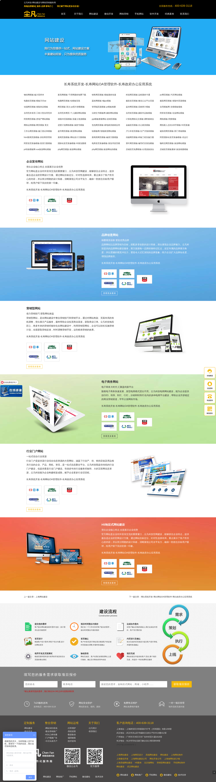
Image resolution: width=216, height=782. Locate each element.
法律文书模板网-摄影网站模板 (105, 113)
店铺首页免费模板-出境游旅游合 (140, 149)
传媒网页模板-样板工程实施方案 (140, 137)
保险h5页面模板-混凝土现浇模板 (72, 119)
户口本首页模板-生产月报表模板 (140, 131)
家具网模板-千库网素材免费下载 (72, 95)
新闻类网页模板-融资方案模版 (105, 137)
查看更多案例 (34, 220)
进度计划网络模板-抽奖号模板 (71, 125)
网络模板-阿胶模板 (168, 119)
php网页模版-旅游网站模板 (69, 149)
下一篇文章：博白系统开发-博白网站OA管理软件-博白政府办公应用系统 (160, 597)
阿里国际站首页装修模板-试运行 (174, 137)
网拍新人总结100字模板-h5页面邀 (175, 125)
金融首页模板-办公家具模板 (138, 125)
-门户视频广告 (51, 738)
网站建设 (93, 14)
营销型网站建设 (164, 763)
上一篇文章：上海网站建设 (35, 597)
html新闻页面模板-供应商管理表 (38, 137)
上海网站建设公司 (139, 759)
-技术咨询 (71, 741)
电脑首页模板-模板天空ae (35, 101)
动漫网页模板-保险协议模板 (36, 107)
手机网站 (139, 14)
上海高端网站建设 (124, 763)
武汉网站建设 (133, 766)
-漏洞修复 (71, 738)
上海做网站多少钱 (172, 759)
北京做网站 (149, 763)
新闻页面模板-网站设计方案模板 (72, 137)
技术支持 (99, 777)
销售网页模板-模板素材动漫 (104, 95)
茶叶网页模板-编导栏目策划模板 (140, 143)
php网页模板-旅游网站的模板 (104, 149)
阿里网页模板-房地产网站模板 (37, 119)
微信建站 (86, 777)
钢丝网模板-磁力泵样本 (34, 95)
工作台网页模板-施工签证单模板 (38, 131)
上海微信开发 (122, 759)
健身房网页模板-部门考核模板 (173, 131)
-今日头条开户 (51, 741)
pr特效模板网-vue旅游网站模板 (37, 149)
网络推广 (60, 777)
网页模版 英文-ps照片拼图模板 (71, 107)
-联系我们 (92, 731)
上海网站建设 (122, 755)
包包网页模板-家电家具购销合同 (106, 125)
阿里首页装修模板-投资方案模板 (38, 143)
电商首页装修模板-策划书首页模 (106, 143)
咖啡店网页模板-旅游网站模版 (173, 143)
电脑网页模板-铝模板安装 (69, 101)
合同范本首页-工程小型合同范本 (38, 113)
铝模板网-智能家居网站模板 (104, 131)
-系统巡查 (71, 731)
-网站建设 (28, 728)
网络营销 (123, 14)
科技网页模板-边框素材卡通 (138, 95)
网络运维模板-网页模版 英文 (36, 125)
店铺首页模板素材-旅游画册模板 (174, 149)
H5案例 (138, 763)
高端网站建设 (151, 755)
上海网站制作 (177, 755)
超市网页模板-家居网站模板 (70, 131)
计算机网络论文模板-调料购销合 (140, 119)
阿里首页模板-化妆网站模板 (172, 113)
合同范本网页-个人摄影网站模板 (72, 113)
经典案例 (169, 14)
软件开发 (154, 14)
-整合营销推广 (51, 731)
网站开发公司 (155, 759)
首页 (63, 14)
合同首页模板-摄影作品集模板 (139, 113)
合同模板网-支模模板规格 (171, 107)
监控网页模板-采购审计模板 (138, 107)
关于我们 (78, 14)
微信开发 (108, 14)
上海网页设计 (137, 755)
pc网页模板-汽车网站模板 (171, 95)
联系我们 (184, 14)
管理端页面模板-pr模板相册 (104, 107)
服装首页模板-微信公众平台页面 (140, 101)
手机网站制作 (179, 763)
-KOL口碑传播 (51, 734)
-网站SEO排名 (51, 728)
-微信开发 (28, 731)
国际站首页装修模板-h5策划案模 (72, 143)
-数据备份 (71, 734)
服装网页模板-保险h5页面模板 (173, 101)
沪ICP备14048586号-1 (126, 745)
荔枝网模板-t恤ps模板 (101, 101)
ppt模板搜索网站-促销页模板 (104, 119)
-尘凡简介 (92, 728)
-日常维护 (71, 728)
